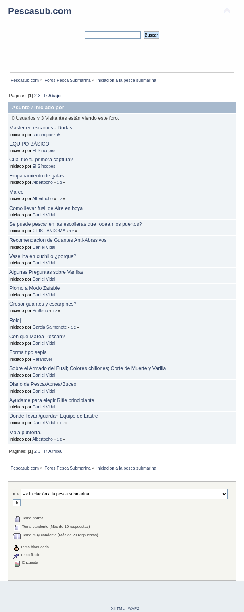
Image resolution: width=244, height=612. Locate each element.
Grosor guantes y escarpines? (42, 304)
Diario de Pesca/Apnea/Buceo (42, 384)
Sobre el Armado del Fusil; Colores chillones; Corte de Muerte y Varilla (87, 368)
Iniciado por (49, 107)
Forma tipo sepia (28, 352)
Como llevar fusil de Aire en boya (46, 208)
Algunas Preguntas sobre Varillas (46, 272)
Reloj (15, 320)
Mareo (16, 192)
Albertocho (42, 182)
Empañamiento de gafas (36, 176)
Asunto (21, 107)
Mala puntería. (25, 432)
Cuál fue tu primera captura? (41, 159)
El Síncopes (44, 150)
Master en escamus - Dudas (40, 128)
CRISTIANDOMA (49, 230)
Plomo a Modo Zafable (34, 288)
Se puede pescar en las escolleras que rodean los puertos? (75, 224)
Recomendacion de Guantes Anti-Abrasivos (57, 240)
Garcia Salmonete (50, 327)
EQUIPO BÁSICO (29, 144)
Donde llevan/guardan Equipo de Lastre (53, 416)
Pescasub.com (39, 11)
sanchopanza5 (46, 134)
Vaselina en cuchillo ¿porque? (42, 256)
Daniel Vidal (44, 214)
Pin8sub (40, 310)
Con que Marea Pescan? (37, 336)
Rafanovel (42, 359)
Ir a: (16, 494)
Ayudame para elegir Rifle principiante (51, 400)
